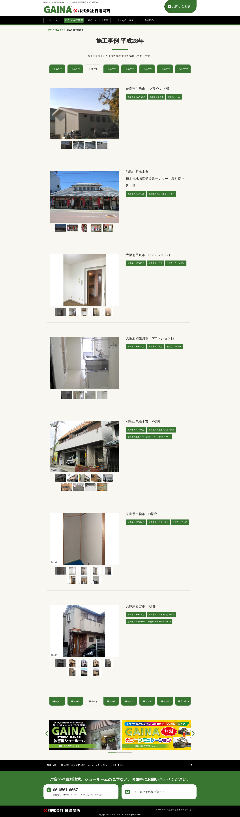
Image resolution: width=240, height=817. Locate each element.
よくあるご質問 (125, 20)
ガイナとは (53, 20)
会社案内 (149, 20)
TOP (50, 30)
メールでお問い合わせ (149, 792)
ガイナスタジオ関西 (98, 20)
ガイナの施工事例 (73, 20)
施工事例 (59, 30)
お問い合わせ (181, 6)
